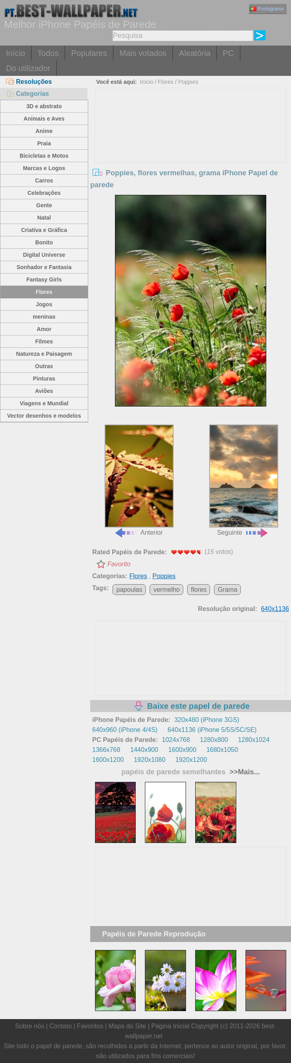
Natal (44, 217)
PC (228, 53)
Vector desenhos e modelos (44, 416)
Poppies (188, 82)
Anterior (139, 480)
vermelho (166, 589)
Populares (89, 53)
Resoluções (29, 81)
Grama (227, 589)
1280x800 (214, 739)
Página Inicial (170, 1026)
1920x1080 (149, 759)
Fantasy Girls (44, 279)
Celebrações (44, 193)
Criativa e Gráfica (44, 230)
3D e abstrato (44, 106)
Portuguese (267, 9)
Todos (48, 53)
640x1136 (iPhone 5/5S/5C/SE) (212, 729)
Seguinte (243, 480)
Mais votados (142, 53)
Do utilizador (28, 68)
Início (15, 53)
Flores (44, 292)
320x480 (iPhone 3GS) (207, 719)
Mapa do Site (127, 1026)
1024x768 (176, 739)
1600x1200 (108, 759)
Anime (44, 131)
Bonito (44, 242)
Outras (44, 366)
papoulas (129, 589)
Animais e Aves (44, 118)
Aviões (44, 391)
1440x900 (144, 749)
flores (198, 589)
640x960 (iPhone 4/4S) (125, 729)
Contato (60, 1026)
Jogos (44, 304)
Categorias (27, 93)
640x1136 (275, 608)
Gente (44, 205)
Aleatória (194, 53)
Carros (44, 180)
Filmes (44, 341)
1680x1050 (222, 749)
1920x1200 (191, 759)
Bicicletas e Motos (44, 156)
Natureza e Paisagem (44, 354)
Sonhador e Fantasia (43, 267)
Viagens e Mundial (44, 403)
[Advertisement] (190, 148)
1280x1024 (253, 739)
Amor (44, 329)
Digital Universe (44, 255)
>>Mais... (244, 772)
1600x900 (182, 749)
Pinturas (44, 378)
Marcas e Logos (44, 168)
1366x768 (106, 749)
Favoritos (90, 1026)
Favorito (119, 564)
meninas (44, 316)
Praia (44, 143)
